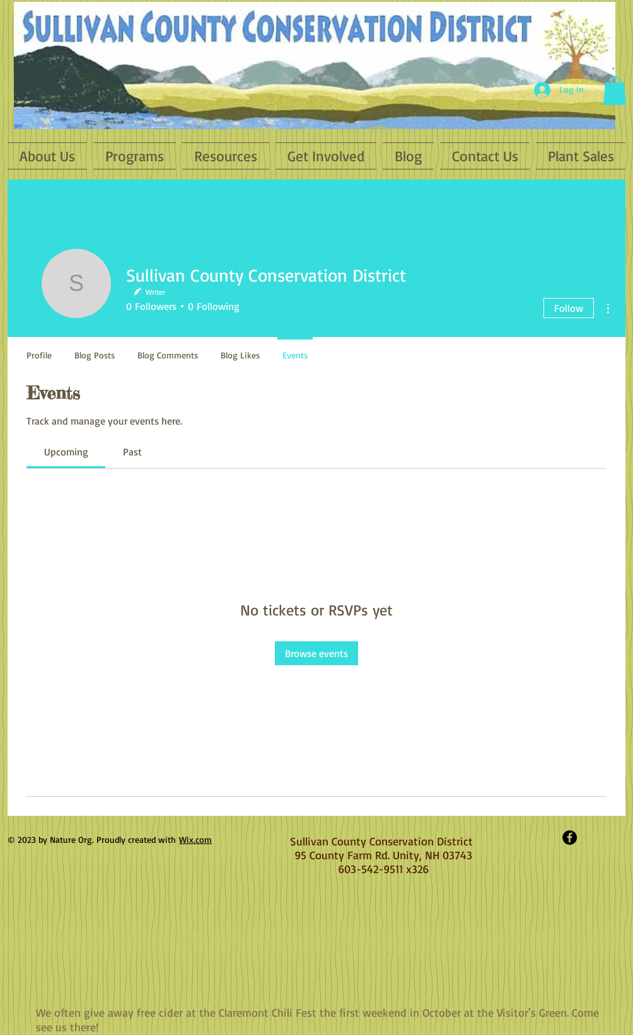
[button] (615, 90)
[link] (66, 451)
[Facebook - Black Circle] (569, 837)
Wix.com (195, 839)
